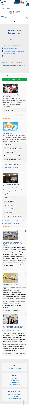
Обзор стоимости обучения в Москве (14, 45)
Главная (3, 26)
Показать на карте (14, 79)
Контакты (14, 8)
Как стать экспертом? (14, 398)
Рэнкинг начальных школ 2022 (12, 48)
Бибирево (15, 167)
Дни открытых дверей (10, 56)
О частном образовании (14, 368)
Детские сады (14, 380)
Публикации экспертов (14, 394)
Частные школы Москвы (13, 26)
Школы (14, 378)
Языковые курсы (14, 384)
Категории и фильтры (14, 76)
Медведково (16, 223)
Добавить (8, 8)
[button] (14, 21)
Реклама (3, 8)
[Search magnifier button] (26, 17)
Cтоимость (22, 353)
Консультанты (14, 382)
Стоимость (18, 269)
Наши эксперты (14, 396)
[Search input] (15, 17)
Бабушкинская (8, 167)
